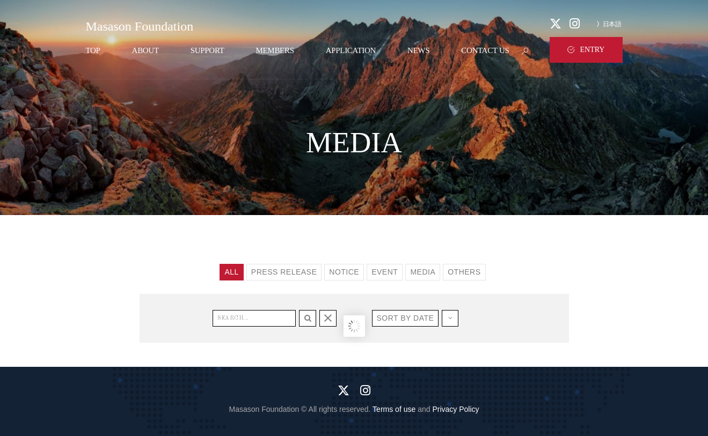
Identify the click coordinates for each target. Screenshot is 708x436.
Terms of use (394, 409)
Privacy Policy (455, 409)
